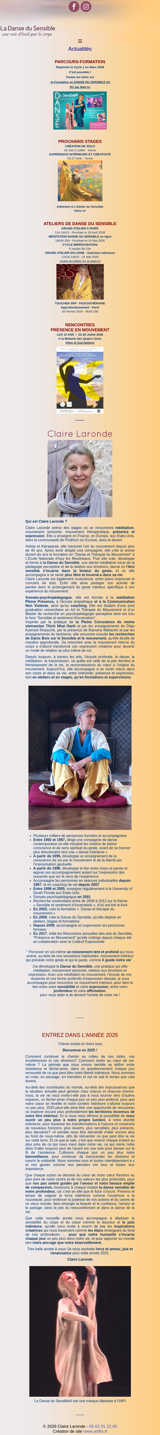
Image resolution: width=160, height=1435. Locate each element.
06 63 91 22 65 (103, 1426)
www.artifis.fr (95, 1431)
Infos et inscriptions (80, 342)
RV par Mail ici (80, 87)
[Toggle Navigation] (80, 41)
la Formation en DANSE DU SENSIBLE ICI (80, 82)
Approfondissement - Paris (80, 307)
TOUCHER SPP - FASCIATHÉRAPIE (80, 303)
